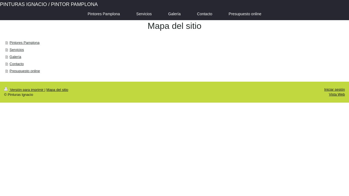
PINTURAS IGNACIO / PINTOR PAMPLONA (49, 4)
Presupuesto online (25, 71)
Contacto (17, 64)
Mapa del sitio (57, 90)
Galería (15, 57)
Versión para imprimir (24, 90)
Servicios (17, 50)
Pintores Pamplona (25, 43)
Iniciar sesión (334, 89)
